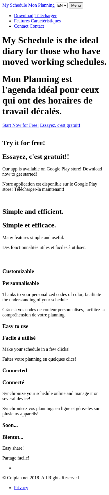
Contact (21, 26)
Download (23, 15)
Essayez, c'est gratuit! (60, 125)
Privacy (21, 487)
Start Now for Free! (20, 125)
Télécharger (46, 15)
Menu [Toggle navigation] (76, 5)
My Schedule (14, 5)
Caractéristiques (46, 20)
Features (22, 20)
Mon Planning (41, 5)
